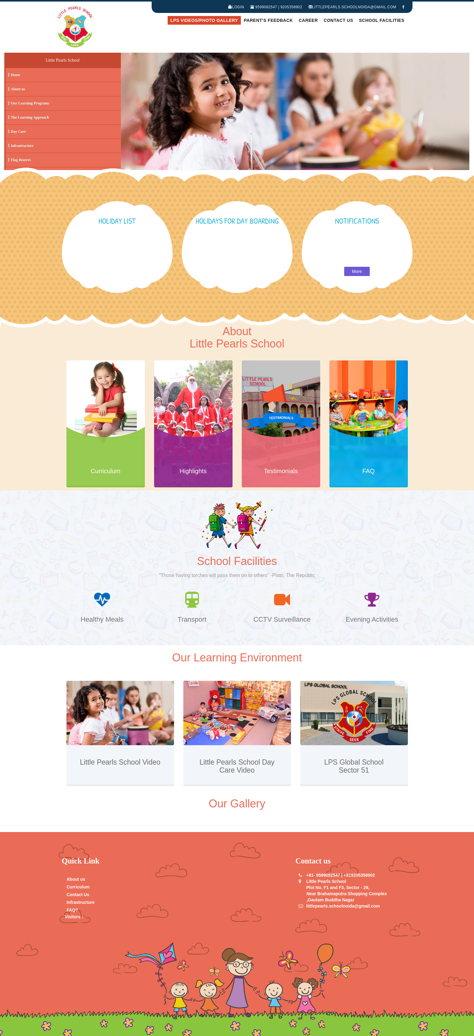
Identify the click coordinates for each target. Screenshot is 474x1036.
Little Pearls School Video (120, 766)
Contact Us (338, 20)
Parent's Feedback (268, 20)
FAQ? (72, 910)
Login (236, 7)
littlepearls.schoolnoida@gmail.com (352, 7)
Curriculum (78, 886)
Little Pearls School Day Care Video (236, 766)
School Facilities (381, 20)
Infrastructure (81, 902)
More (357, 271)
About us (76, 879)
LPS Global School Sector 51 (354, 766)
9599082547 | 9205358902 (276, 7)
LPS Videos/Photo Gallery (204, 20)
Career (308, 20)
